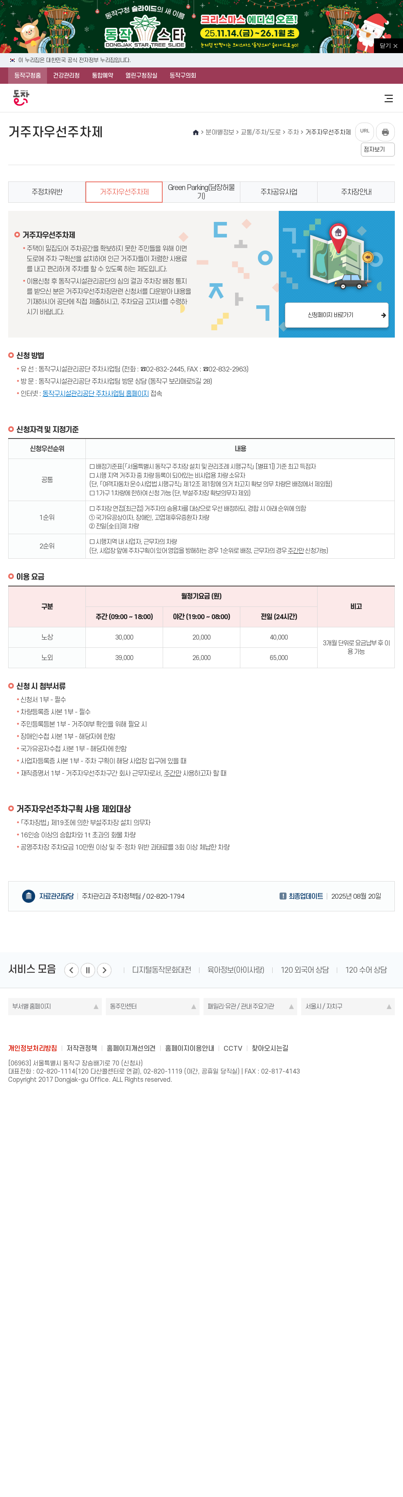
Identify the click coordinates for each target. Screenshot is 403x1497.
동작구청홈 (27, 75)
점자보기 (374, 149)
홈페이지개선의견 (131, 1048)
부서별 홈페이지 (31, 1006)
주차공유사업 (278, 192)
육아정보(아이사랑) (235, 970)
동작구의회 (183, 75)
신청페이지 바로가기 (330, 315)
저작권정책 (82, 1048)
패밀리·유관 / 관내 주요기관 (241, 1006)
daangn (249, 1029)
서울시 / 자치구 (323, 1006)
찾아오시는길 (270, 1048)
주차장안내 (356, 192)
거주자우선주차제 (124, 192)
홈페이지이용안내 (189, 1048)
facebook (169, 1029)
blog (153, 1029)
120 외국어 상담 (304, 970)
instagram (201, 1029)
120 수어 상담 (366, 970)
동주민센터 (123, 1006)
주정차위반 (46, 192)
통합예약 (102, 75)
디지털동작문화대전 (161, 970)
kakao (217, 1029)
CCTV (233, 1048)
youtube (233, 1029)
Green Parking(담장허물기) (201, 192)
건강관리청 (66, 75)
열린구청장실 (141, 75)
